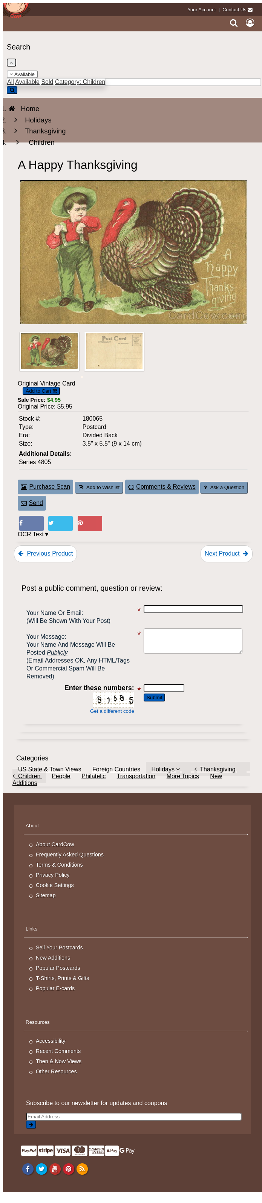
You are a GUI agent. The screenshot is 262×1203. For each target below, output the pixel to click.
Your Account (202, 9)
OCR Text (31, 534)
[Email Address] (134, 1125)
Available (22, 74)
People (61, 784)
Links (31, 937)
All (10, 82)
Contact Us (234, 9)
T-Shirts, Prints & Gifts (62, 986)
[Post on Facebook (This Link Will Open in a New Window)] (31, 523)
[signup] (31, 1132)
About (32, 833)
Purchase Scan (45, 486)
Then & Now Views (58, 1069)
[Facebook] (27, 1176)
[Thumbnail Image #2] (114, 374)
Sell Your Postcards (59, 955)
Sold (47, 82)
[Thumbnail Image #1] (50, 374)
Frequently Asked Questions (70, 862)
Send (32, 503)
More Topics (183, 784)
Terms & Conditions (59, 873)
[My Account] (250, 23)
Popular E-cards (55, 996)
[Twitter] (41, 1176)
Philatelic (93, 784)
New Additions (53, 966)
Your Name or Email (53, 613)
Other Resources (56, 1079)
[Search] (234, 23)
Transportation (136, 784)
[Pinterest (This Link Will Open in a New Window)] (90, 523)
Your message (45, 636)
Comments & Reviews (162, 486)
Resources (38, 1030)
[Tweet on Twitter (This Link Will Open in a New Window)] (60, 523)
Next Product (226, 553)
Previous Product (45, 553)
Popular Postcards (58, 976)
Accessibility (50, 1049)
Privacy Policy (53, 883)
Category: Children (80, 82)
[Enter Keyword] (134, 82)
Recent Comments (58, 1059)
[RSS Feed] (82, 1176)
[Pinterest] (68, 1176)
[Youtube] (54, 1176)
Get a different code (107, 719)
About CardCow (55, 852)
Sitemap (46, 903)
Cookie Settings (55, 893)
